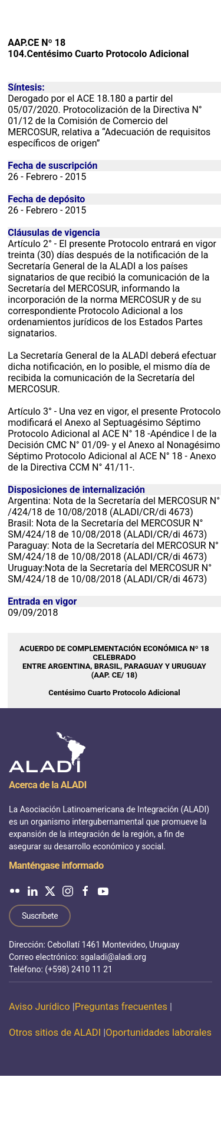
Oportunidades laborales (158, 1032)
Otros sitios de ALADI (55, 1032)
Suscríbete (40, 915)
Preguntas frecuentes (121, 1006)
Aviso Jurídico (39, 1006)
